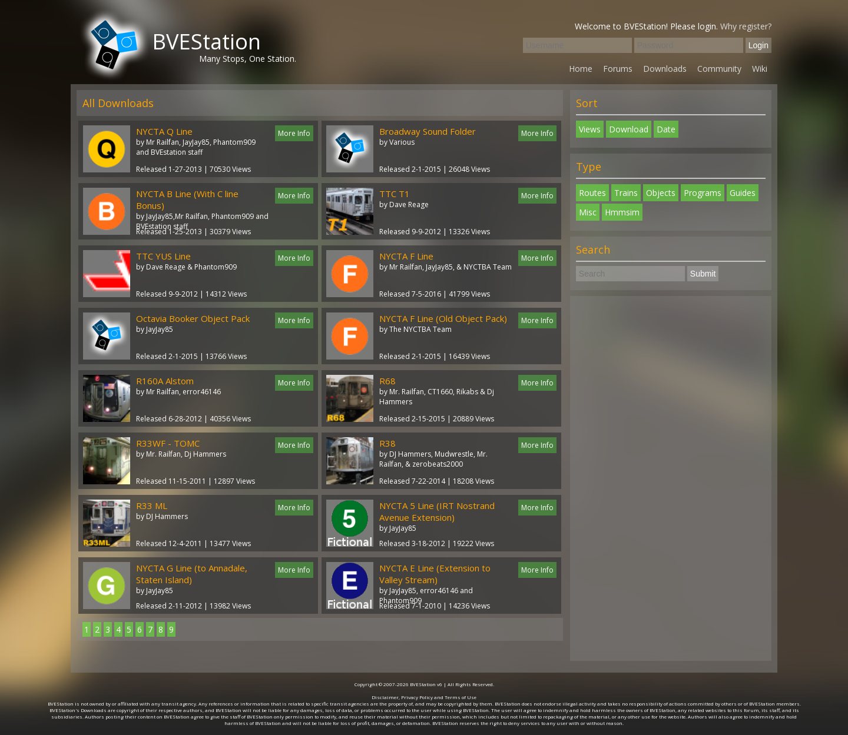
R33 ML (151, 505)
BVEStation (206, 41)
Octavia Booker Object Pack (193, 318)
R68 (387, 381)
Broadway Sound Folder (427, 131)
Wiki (759, 68)
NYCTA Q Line (164, 131)
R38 (387, 443)
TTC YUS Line (163, 256)
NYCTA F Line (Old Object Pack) (443, 318)
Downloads (665, 68)
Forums (617, 68)
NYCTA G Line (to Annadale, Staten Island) (191, 574)
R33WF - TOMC (168, 443)
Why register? (745, 26)
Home (580, 68)
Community (719, 68)
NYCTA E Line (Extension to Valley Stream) (435, 574)
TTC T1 (394, 193)
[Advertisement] (670, 478)
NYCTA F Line (406, 256)
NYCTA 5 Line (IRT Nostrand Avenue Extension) (437, 511)
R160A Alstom (165, 381)
